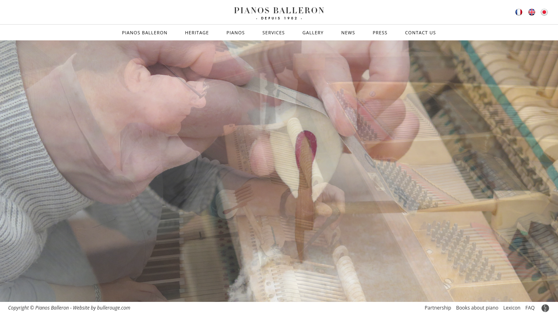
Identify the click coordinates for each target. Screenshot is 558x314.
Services (274, 32)
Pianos (236, 32)
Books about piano (477, 307)
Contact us (420, 32)
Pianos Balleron (145, 32)
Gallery (313, 32)
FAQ (530, 307)
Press (380, 32)
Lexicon (512, 307)
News (348, 32)
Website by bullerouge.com (101, 307)
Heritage (197, 32)
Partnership (438, 307)
